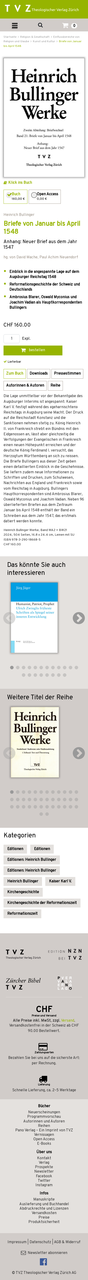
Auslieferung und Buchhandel (44, 1204)
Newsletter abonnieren (44, 1253)
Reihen (44, 1126)
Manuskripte (44, 1199)
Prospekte (44, 1167)
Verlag (44, 1162)
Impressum (17, 1242)
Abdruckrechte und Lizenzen (44, 1208)
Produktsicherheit (44, 1222)
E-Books (44, 1143)
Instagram (44, 1185)
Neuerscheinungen (44, 1112)
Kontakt (44, 1158)
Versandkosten (44, 1213)
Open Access (44, 1139)
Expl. (26, 339)
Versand (67, 1020)
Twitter (44, 1180)
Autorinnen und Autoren (44, 1121)
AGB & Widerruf (67, 1242)
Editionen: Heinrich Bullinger (31, 860)
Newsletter (44, 1171)
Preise (44, 1217)
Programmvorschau (44, 1116)
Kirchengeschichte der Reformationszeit (42, 903)
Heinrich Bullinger (22, 881)
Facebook (44, 1176)
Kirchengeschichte (23, 892)
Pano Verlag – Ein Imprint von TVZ (44, 1130)
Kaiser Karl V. (60, 881)
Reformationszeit (22, 913)
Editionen (15, 849)
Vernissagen (44, 1135)
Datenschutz (40, 1242)
